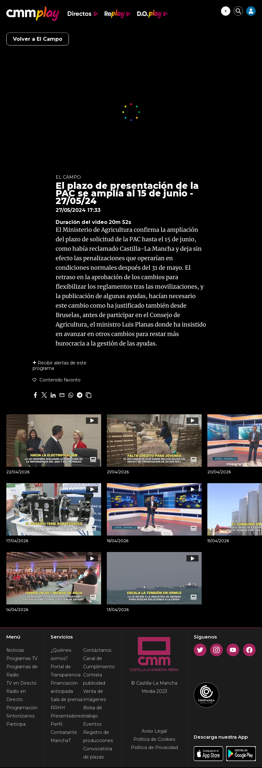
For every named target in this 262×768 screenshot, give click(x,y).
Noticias (15, 650)
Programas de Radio (22, 671)
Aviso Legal (154, 731)
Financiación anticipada (64, 687)
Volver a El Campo (37, 39)
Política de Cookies (154, 739)
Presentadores (67, 716)
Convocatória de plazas (97, 753)
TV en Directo (21, 683)
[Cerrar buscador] (238, 11)
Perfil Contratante (64, 728)
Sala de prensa (66, 699)
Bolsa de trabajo (92, 712)
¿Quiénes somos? (61, 654)
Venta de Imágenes (94, 695)
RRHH (58, 708)
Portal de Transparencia (66, 671)
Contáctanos (97, 650)
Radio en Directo (16, 695)
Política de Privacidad (154, 747)
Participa (16, 724)
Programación (22, 708)
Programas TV (22, 658)
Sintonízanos (20, 716)
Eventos (92, 724)
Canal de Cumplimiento (99, 662)
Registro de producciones (98, 736)
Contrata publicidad (94, 679)
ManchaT (61, 740)
